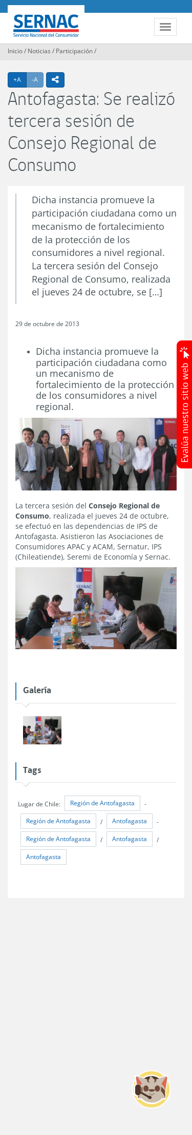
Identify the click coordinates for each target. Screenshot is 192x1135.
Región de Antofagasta (102, 803)
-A (38, 79)
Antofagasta (129, 821)
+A (20, 79)
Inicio (15, 51)
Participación (74, 51)
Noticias (39, 51)
